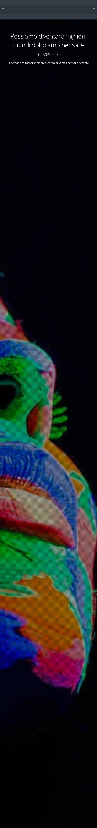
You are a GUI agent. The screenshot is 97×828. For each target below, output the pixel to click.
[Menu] (3, 9)
